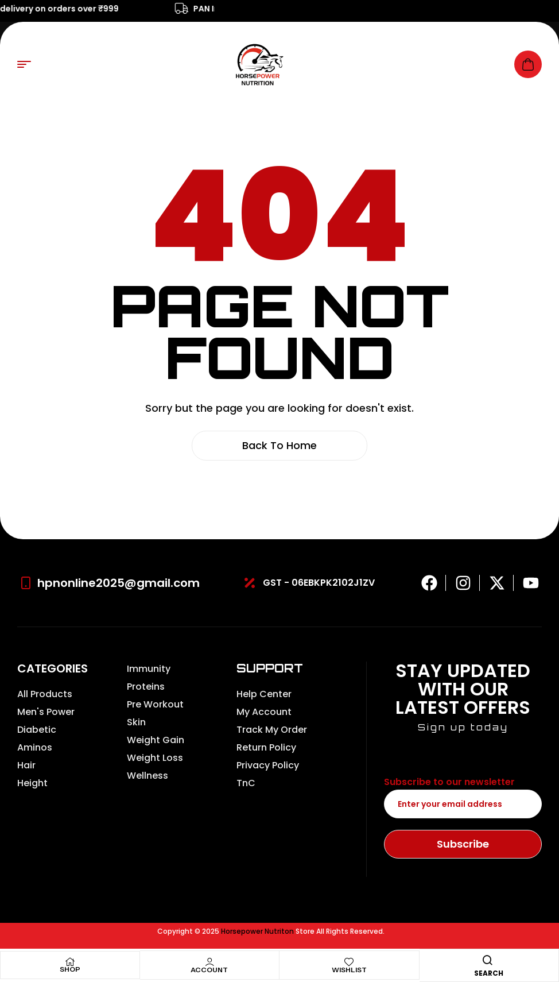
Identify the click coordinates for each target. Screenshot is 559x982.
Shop (70, 969)
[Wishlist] (349, 962)
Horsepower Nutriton (257, 931)
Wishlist (349, 969)
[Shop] (70, 961)
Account (209, 969)
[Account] (209, 962)
